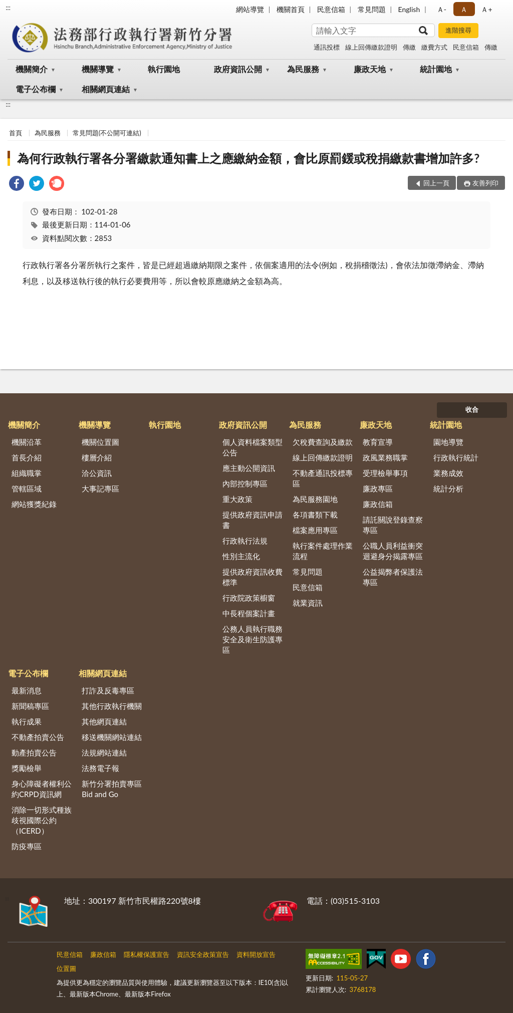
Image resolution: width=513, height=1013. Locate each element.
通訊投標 (327, 47)
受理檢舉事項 (385, 472)
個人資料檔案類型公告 (252, 447)
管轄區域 (27, 488)
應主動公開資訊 (248, 467)
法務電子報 (100, 768)
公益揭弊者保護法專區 (393, 577)
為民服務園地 (315, 498)
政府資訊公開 (238, 69)
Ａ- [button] (441, 9)
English (409, 9)
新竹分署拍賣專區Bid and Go (112, 789)
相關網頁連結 (106, 89)
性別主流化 (241, 556)
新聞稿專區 (30, 705)
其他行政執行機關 (112, 705)
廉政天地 (370, 69)
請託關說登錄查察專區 (393, 525)
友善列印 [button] (485, 183)
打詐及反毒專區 (108, 690)
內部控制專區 (245, 483)
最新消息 (27, 690)
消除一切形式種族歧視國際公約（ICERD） (42, 820)
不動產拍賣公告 (38, 736)
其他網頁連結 (104, 721)
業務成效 (448, 472)
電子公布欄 (36, 89)
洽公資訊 (97, 472)
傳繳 (409, 47)
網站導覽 (250, 9)
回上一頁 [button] (436, 183)
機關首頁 (291, 9)
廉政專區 (378, 488)
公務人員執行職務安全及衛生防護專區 (252, 639)
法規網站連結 (104, 752)
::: (8, 8)
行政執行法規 (245, 540)
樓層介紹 (97, 457)
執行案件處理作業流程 (323, 551)
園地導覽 (448, 441)
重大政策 (237, 498)
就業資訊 (308, 602)
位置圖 (66, 968)
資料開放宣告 (256, 954)
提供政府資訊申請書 (252, 520)
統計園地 (436, 69)
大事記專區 (100, 488)
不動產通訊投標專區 (323, 478)
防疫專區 (27, 846)
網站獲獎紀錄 (34, 504)
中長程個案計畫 (248, 613)
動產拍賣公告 (34, 752)
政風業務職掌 (385, 457)
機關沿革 (27, 441)
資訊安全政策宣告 (203, 954)
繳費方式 (434, 47)
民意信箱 (331, 9)
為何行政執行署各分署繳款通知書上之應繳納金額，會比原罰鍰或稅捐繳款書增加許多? (248, 158)
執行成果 (27, 721)
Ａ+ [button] (486, 9)
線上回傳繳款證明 (371, 47)
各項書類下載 (315, 514)
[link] (16, 184)
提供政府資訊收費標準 (252, 577)
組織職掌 (27, 472)
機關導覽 (98, 69)
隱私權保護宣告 (146, 954)
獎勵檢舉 (27, 768)
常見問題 (372, 9)
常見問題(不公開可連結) (107, 133)
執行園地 (164, 69)
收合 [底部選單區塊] (471, 409)
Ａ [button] (463, 9)
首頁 (15, 133)
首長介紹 (27, 457)
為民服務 (303, 69)
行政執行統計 (455, 457)
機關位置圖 (100, 441)
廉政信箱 (378, 504)
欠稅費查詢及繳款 (323, 441)
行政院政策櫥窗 (248, 597)
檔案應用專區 (315, 530)
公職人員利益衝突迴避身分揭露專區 (393, 551)
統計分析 (448, 488)
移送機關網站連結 (112, 736)
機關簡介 (32, 69)
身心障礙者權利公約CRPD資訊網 (42, 789)
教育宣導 (378, 441)
